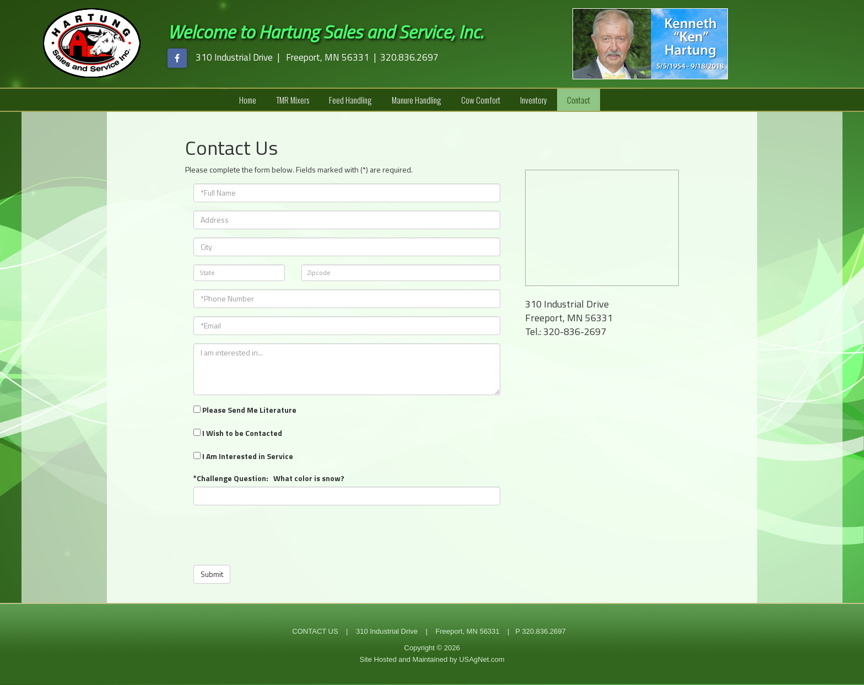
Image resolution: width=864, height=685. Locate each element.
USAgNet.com (481, 659)
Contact (578, 100)
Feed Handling (350, 100)
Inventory (533, 100)
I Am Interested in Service (243, 456)
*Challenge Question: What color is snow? (268, 478)
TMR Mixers (292, 100)
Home (247, 100)
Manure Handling (416, 100)
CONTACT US (315, 631)
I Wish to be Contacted (237, 433)
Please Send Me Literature (244, 410)
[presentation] (277, 535)
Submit (212, 574)
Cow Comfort (480, 100)
